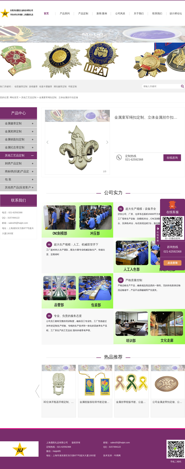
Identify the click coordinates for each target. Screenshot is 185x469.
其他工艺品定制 (28, 97)
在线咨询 (172, 157)
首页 (46, 13)
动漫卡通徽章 (45, 86)
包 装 (8, 179)
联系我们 (157, 13)
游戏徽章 (33, 86)
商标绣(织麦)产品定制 (17, 172)
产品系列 (65, 13)
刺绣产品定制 (13, 163)
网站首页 (14, 97)
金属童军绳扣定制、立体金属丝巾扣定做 (58, 97)
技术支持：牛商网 (112, 455)
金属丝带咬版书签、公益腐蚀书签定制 (131, 402)
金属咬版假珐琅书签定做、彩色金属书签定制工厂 (95, 402)
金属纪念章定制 (14, 147)
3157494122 (14, 217)
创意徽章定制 (20, 86)
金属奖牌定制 (13, 131)
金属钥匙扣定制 (14, 139)
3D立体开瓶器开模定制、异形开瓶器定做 (58, 402)
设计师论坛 (176, 13)
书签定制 (72, 86)
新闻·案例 (102, 13)
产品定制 (83, 13)
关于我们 (139, 13)
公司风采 (120, 13)
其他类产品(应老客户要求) (18, 188)
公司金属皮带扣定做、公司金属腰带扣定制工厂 (167, 402)
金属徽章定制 (13, 123)
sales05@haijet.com (18, 223)
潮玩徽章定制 (60, 86)
